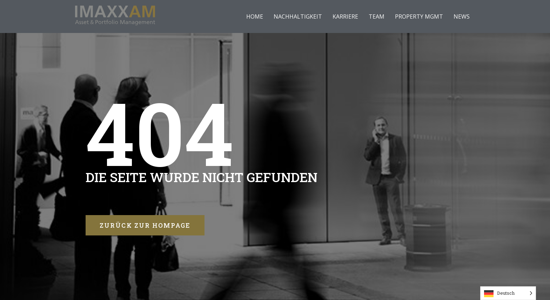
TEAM (376, 16)
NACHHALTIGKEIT (298, 16)
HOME (254, 16)
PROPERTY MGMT (419, 16)
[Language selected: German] (508, 293)
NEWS (462, 16)
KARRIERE (345, 16)
